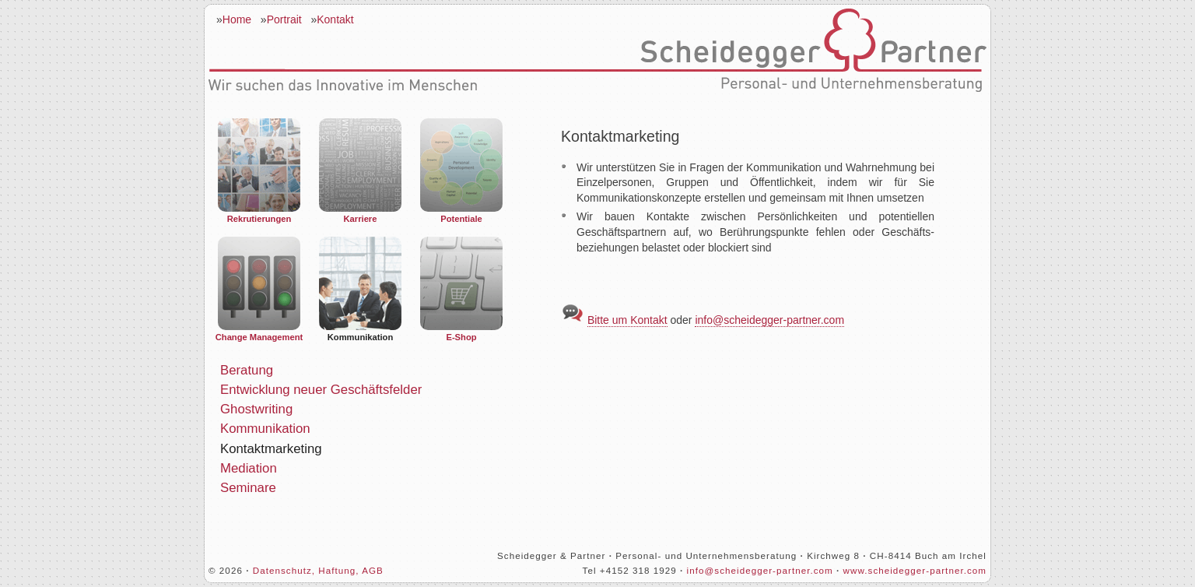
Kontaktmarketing (271, 448)
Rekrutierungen (259, 170)
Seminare (248, 487)
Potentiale (461, 170)
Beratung (246, 370)
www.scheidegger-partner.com (914, 570)
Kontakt (335, 19)
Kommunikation (360, 289)
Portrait (284, 19)
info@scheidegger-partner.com (769, 320)
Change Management (259, 289)
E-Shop (461, 289)
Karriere (360, 170)
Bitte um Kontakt (627, 320)
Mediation (248, 468)
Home (237, 19)
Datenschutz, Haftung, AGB (318, 570)
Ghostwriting (256, 409)
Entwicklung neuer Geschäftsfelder (321, 389)
